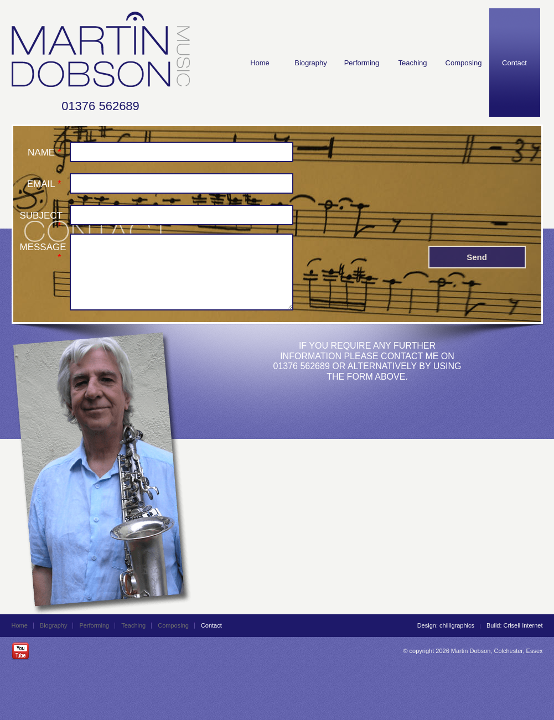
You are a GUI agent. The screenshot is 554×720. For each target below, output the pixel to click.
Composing (464, 63)
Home (260, 63)
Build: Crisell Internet (514, 625)
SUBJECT (41, 215)
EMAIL (41, 184)
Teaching (412, 63)
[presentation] (388, 162)
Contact (514, 63)
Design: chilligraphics (445, 625)
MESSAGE (43, 247)
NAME (41, 152)
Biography (310, 63)
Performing (362, 63)
